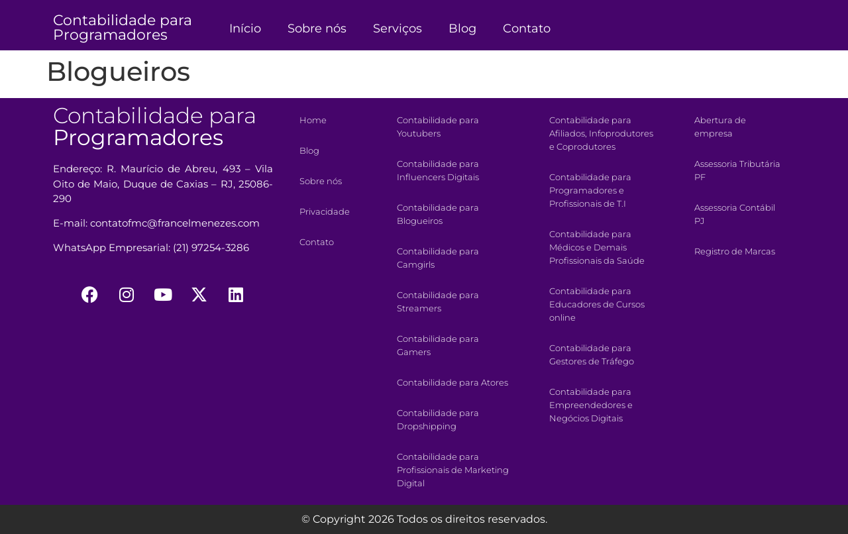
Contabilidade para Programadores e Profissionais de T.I (590, 190)
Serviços (397, 28)
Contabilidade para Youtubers (438, 126)
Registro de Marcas (734, 251)
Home (313, 120)
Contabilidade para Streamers (438, 301)
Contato (527, 28)
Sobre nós (317, 28)
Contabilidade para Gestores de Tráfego (591, 354)
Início (245, 28)
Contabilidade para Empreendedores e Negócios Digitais (591, 404)
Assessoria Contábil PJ (734, 214)
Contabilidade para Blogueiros (438, 214)
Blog (462, 28)
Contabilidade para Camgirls (438, 258)
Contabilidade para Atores (452, 382)
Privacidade (324, 211)
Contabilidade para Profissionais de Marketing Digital (453, 469)
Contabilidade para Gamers (438, 345)
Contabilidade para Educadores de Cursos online (597, 304)
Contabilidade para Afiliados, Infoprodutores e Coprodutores (601, 133)
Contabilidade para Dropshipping (438, 419)
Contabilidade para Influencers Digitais (438, 170)
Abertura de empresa (720, 126)
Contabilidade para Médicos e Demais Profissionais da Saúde (597, 247)
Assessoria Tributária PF (737, 170)
